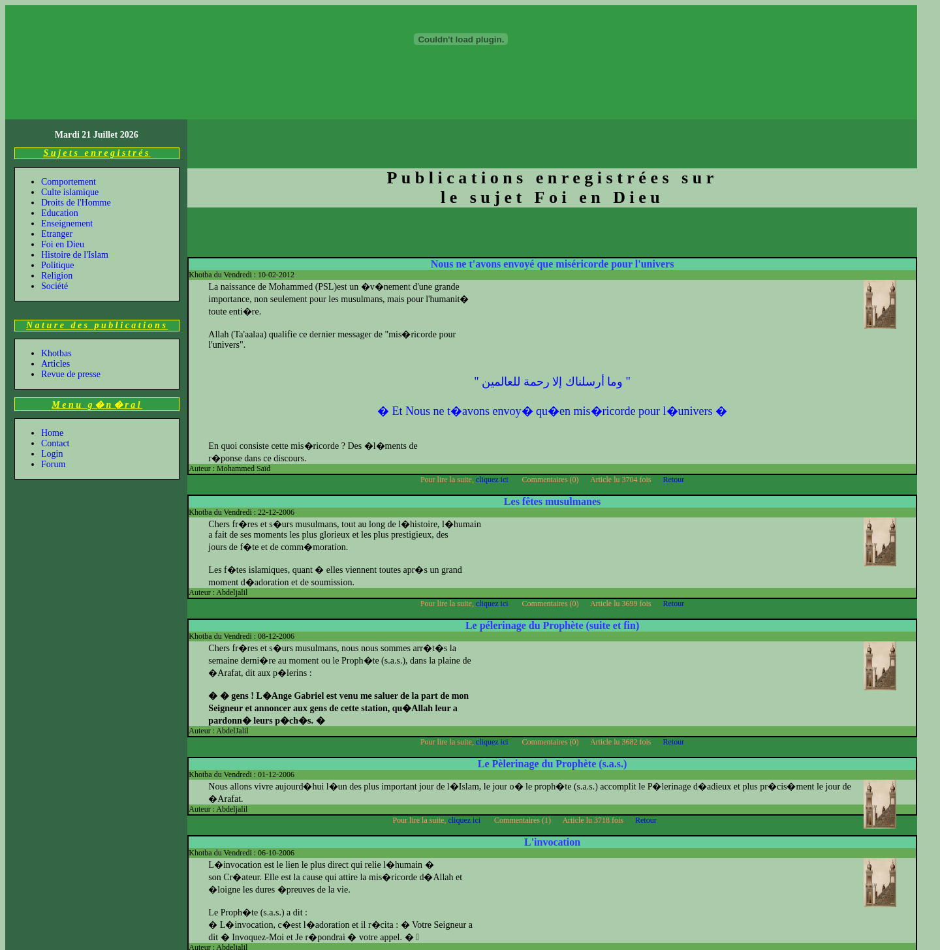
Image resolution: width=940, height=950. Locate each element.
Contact (55, 386)
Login (52, 396)
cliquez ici (493, 422)
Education (59, 156)
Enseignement (67, 166)
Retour (674, 422)
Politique (57, 208)
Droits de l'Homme (76, 145)
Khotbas (56, 296)
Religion (56, 218)
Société (54, 229)
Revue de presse (71, 317)
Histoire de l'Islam (74, 197)
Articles (55, 306)
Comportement (68, 124)
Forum (53, 407)
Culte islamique (70, 135)
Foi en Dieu (62, 187)
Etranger (56, 176)
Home (52, 375)
